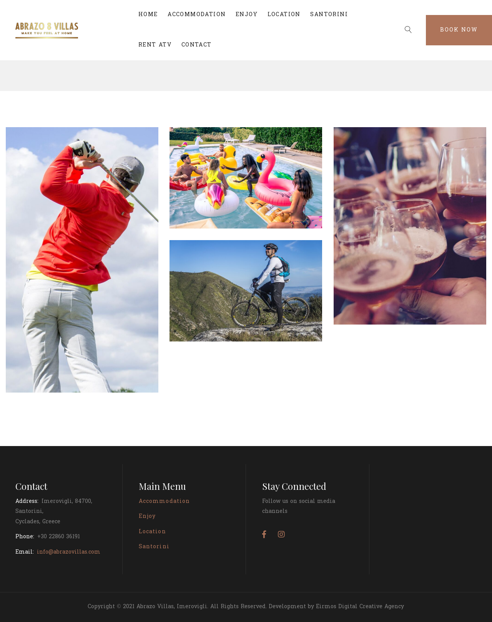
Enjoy (147, 517)
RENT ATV (154, 45)
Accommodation (164, 502)
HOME (148, 15)
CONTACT (196, 45)
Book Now (458, 30)
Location (152, 532)
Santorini (154, 547)
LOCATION (284, 15)
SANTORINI (329, 15)
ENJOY (247, 15)
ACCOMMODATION (197, 15)
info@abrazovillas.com (68, 552)
